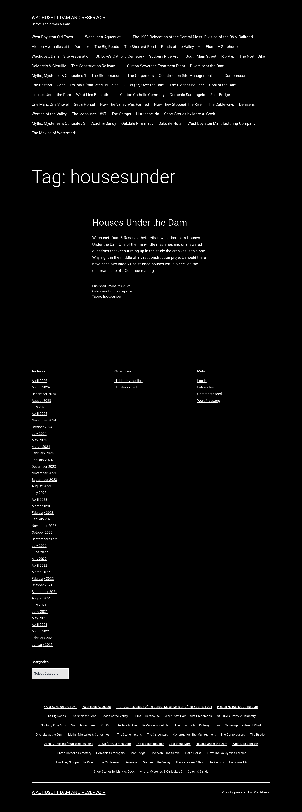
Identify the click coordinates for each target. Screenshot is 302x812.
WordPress (261, 792)
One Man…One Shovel (50, 104)
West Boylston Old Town (52, 37)
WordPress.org (208, 400)
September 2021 (44, 592)
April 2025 (39, 414)
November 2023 (44, 473)
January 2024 (42, 460)
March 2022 (41, 572)
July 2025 (39, 407)
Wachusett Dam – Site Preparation (61, 56)
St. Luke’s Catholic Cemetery (120, 56)
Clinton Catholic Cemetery (142, 94)
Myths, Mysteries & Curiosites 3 (58, 123)
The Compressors (232, 75)
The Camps (121, 114)
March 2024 (41, 447)
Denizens (247, 104)
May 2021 (39, 618)
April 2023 (39, 499)
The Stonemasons (106, 75)
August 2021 (41, 598)
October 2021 (42, 585)
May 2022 (39, 559)
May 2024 (39, 440)
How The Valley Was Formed (124, 104)
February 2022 (43, 579)
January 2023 (42, 519)
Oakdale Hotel (171, 123)
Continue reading (139, 270)
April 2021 (39, 625)
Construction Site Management (185, 75)
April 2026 (39, 381)
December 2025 (44, 394)
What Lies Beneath (92, 94)
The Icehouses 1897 (89, 114)
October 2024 (42, 427)
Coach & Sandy (103, 123)
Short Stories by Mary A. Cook (189, 114)
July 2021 (39, 605)
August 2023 (41, 486)
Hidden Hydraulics (128, 381)
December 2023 (44, 466)
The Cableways (221, 104)
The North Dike (252, 56)
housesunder (112, 296)
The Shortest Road (140, 46)
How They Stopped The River (178, 104)
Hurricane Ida (147, 114)
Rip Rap (227, 56)
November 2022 (44, 526)
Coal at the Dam (223, 85)
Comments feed (209, 394)
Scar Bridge (220, 94)
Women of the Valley (49, 114)
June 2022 (40, 552)
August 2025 (41, 400)
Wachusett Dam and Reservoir (68, 17)
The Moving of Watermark (54, 133)
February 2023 (43, 513)
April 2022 (39, 565)
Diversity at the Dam (207, 66)
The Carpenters (141, 75)
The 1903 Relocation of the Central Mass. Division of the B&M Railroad (193, 37)
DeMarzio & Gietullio (49, 66)
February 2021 (43, 638)
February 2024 (43, 453)
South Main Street (201, 56)
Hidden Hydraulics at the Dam (57, 46)
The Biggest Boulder (186, 85)
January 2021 (42, 644)
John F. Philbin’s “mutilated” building (88, 85)
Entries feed (206, 387)
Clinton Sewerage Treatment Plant (156, 66)
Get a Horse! (84, 104)
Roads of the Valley (177, 46)
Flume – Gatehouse (222, 46)
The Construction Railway (93, 66)
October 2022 (42, 532)
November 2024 (44, 420)
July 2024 (39, 433)
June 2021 (40, 611)
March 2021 (41, 631)
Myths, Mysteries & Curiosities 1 (59, 75)
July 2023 (39, 493)
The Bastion (42, 85)
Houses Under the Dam (51, 94)
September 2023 (44, 480)
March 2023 (41, 506)
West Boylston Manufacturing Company (221, 123)
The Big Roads (106, 46)
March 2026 (41, 387)
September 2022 (44, 539)
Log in (202, 381)
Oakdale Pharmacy (137, 123)
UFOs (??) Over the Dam (144, 85)
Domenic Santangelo (187, 94)
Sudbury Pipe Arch (164, 56)
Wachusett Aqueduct (103, 37)
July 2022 (39, 546)
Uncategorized (123, 291)
